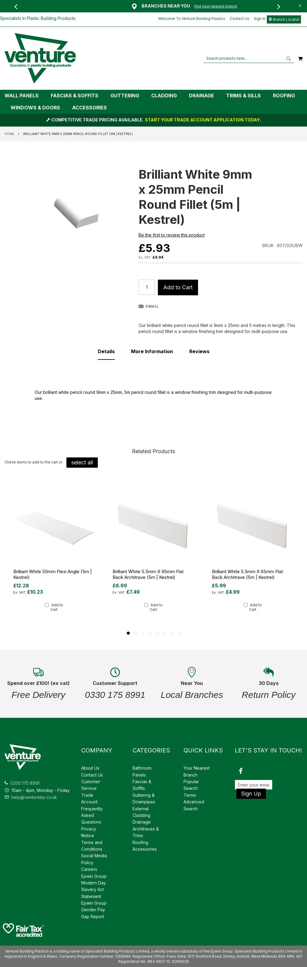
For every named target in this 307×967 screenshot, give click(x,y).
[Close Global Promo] (299, 5)
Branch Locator (283, 19)
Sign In (260, 18)
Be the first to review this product (172, 234)
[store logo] (40, 58)
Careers (89, 869)
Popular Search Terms (191, 788)
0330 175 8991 (25, 783)
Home (9, 134)
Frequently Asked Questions (92, 815)
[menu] (153, 102)
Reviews (199, 351)
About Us (90, 768)
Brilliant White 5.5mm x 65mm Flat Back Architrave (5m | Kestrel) (247, 574)
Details (106, 351)
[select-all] (82, 462)
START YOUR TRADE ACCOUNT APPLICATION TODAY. (203, 119)
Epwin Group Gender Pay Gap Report (94, 909)
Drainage (142, 821)
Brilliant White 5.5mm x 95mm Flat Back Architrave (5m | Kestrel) (148, 574)
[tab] (153, 102)
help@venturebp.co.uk (31, 797)
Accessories (145, 849)
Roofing (140, 842)
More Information (152, 351)
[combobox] (248, 58)
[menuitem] (25, 96)
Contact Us (239, 18)
